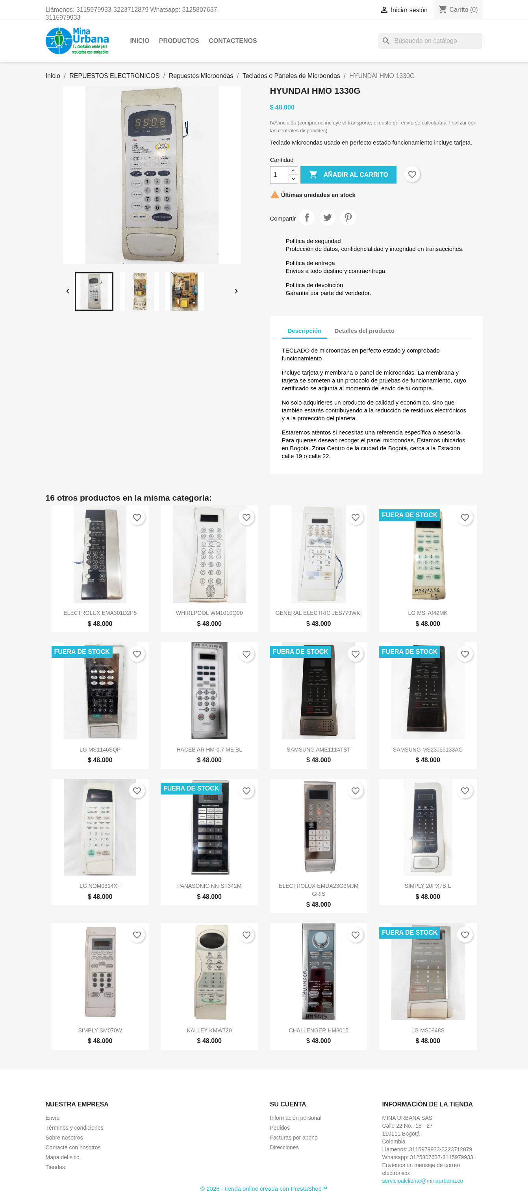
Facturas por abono (294, 1137)
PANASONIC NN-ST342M (209, 886)
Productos (179, 40)
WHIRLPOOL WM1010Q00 (209, 613)
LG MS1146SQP (100, 749)
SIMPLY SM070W (100, 1030)
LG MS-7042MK (428, 613)
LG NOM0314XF (100, 886)
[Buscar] (430, 41)
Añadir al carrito (348, 175)
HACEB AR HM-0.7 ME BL (210, 749)
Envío (53, 1118)
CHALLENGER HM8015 (318, 1030)
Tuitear (327, 217)
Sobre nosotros (64, 1137)
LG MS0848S (428, 1030)
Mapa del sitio (63, 1157)
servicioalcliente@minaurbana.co (422, 1181)
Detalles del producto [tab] (365, 330)
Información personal (296, 1118)
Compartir (307, 217)
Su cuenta (288, 1104)
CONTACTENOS (233, 40)
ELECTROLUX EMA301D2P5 (100, 613)
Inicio (140, 40)
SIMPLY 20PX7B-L (428, 886)
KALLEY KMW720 (209, 1030)
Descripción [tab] (305, 330)
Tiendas (55, 1167)
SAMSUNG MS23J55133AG (428, 749)
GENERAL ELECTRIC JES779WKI (319, 613)
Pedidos (280, 1128)
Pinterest (348, 217)
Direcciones (284, 1147)
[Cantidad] (279, 175)
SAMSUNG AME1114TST (318, 749)
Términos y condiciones (75, 1128)
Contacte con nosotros (73, 1147)
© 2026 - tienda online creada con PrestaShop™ (264, 1188)
